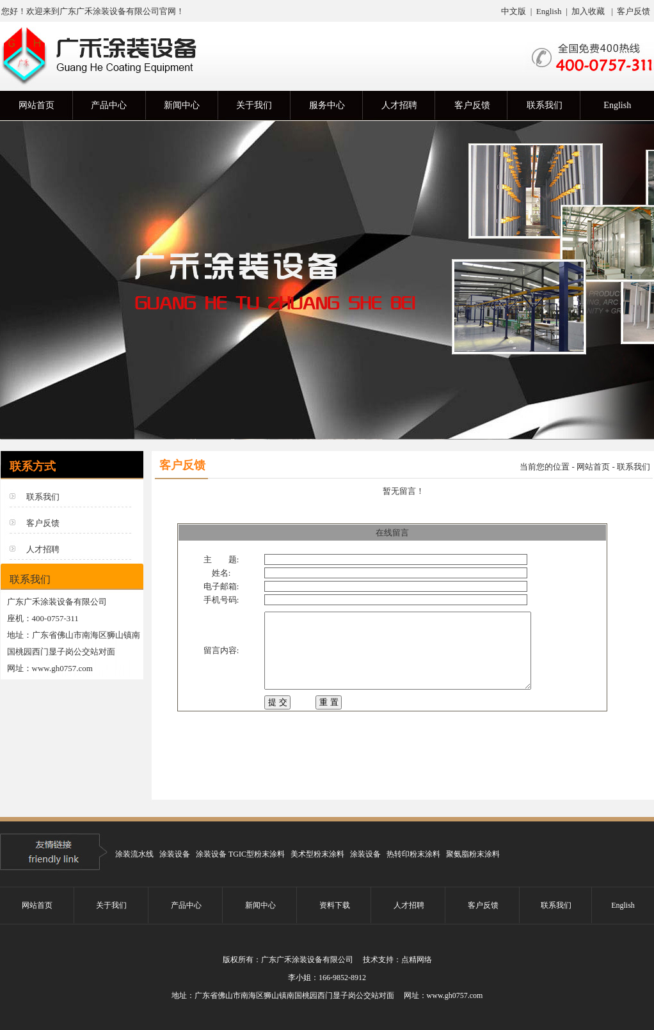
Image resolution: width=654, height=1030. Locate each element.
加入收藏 (588, 11)
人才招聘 (43, 549)
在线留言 (392, 532)
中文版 (513, 11)
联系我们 (43, 497)
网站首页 (593, 466)
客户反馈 (633, 11)
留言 (211, 648)
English (548, 11)
